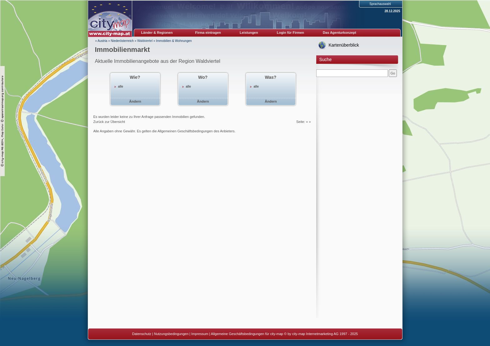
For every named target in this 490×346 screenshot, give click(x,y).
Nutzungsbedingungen (171, 334)
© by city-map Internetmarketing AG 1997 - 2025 (321, 334)
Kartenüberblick (344, 45)
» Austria (101, 41)
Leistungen (249, 32)
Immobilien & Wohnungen (174, 41)
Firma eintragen (208, 32)
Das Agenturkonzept (339, 32)
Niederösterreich (122, 41)
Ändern (135, 101)
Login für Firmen (290, 32)
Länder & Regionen (157, 32)
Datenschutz (141, 334)
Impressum (199, 334)
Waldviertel (144, 41)
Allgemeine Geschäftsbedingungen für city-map (247, 334)
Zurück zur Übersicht (109, 122)
